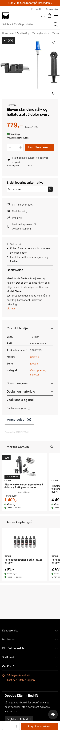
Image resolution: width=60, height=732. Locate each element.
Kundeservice (52, 9)
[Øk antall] (21, 147)
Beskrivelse (15, 269)
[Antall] (15, 147)
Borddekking (23, 33)
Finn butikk (36, 9)
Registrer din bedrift (19, 719)
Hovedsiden (8, 33)
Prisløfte (17, 217)
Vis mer (11, 308)
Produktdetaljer (18, 328)
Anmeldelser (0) (19, 419)
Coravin (11, 105)
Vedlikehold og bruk (20, 399)
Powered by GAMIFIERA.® (16, 432)
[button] (53, 93)
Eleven (34, 363)
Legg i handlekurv (39, 147)
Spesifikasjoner (18, 383)
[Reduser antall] (10, 147)
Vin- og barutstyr (40, 33)
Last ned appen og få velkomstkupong (24, 226)
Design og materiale (21, 391)
